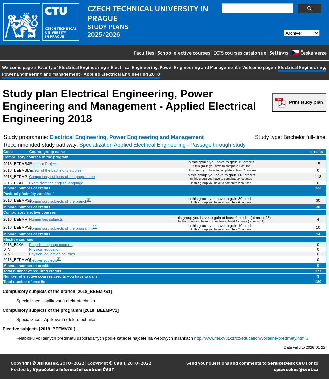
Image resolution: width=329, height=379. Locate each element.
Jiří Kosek (47, 362)
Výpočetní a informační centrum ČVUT (73, 369)
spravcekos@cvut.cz (296, 369)
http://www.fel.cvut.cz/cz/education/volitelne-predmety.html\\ (251, 338)
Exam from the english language (56, 183)
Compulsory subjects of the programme (62, 177)
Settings (279, 53)
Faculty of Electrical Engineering (72, 67)
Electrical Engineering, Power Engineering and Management (174, 67)
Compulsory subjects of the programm (61, 228)
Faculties (144, 53)
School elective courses (183, 53)
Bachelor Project (43, 164)
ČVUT (119, 362)
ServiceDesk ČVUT (287, 362)
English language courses (50, 245)
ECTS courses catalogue (239, 53)
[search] (257, 8)
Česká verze (309, 53)
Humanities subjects (46, 219)
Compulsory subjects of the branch (58, 201)
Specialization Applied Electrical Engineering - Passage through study (162, 145)
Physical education (44, 249)
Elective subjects (43, 260)
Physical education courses (52, 254)
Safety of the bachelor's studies (55, 170)
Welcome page (17, 67)
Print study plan (306, 102)
